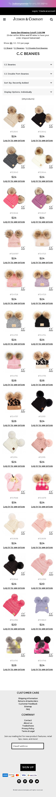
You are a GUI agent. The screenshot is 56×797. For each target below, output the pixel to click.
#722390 (42, 579)
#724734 (42, 335)
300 (18, 43)
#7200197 (14, 254)
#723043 (14, 172)
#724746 (42, 661)
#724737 (14, 416)
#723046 (14, 213)
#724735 (42, 376)
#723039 (42, 539)
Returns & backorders (28, 701)
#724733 (14, 335)
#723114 (13, 457)
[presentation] (25, 756)
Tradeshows (28, 726)
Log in (34, 11)
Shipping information (28, 698)
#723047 (42, 213)
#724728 (14, 294)
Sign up (28, 767)
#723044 (42, 172)
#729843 (42, 620)
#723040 (14, 579)
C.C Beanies (28, 53)
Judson (20, 3)
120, (15, 43)
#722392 (14, 620)
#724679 (42, 498)
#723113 (42, 416)
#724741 (14, 661)
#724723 (42, 254)
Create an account (47, 11)
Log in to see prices (14, 140)
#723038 (14, 539)
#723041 (14, 132)
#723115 (42, 457)
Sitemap (28, 706)
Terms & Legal (28, 731)
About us (28, 723)
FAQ (28, 709)
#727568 (14, 498)
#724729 (42, 294)
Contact (28, 720)
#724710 (14, 376)
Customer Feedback (28, 704)
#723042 (42, 132)
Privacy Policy (28, 728)
